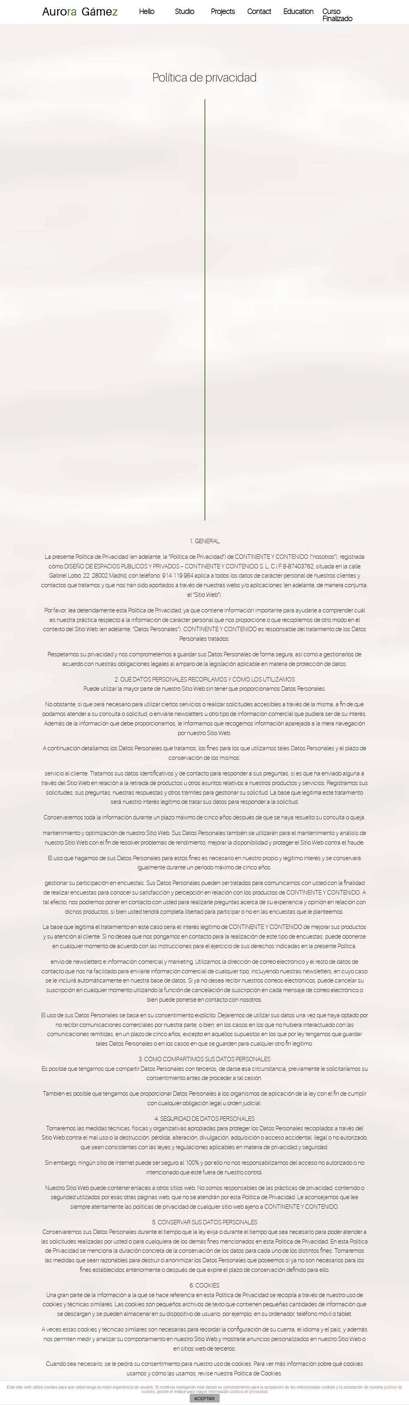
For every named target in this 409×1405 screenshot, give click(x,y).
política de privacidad (249, 1391)
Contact (259, 12)
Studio (184, 12)
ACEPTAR (204, 1398)
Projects (223, 12)
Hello (146, 12)
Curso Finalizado (337, 15)
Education (298, 12)
